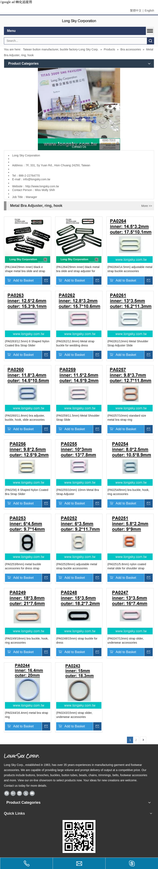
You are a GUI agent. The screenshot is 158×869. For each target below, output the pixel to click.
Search (150, 40)
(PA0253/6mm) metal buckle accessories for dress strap (23, 566)
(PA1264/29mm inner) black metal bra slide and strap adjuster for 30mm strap (78, 269)
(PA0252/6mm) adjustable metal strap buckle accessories (76, 566)
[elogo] (79, 21)
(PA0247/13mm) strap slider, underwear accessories (125, 640)
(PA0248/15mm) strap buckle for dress (77, 640)
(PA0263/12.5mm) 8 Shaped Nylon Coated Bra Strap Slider (27, 343)
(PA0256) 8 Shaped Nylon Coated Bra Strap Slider (26, 492)
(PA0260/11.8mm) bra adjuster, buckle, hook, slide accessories (25, 417)
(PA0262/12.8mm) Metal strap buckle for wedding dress (75, 343)
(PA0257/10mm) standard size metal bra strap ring (126, 417)
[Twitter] (25, 793)
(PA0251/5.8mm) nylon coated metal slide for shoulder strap (126, 566)
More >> (146, 205)
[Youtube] (32, 793)
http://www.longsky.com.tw (42, 186)
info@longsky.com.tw (36, 179)
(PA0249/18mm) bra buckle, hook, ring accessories (26, 640)
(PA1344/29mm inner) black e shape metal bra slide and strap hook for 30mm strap (25, 269)
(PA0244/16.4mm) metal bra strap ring (26, 715)
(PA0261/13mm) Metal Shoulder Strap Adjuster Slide (127, 343)
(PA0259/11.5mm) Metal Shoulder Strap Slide (78, 417)
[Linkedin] (19, 793)
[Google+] (13, 793)
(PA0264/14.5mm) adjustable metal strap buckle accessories (129, 269)
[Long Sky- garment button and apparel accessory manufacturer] (79, 109)
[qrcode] (79, 836)
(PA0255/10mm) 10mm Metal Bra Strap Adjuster (77, 492)
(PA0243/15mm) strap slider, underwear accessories (74, 715)
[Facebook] (6, 793)
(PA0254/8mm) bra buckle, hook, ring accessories (128, 492)
